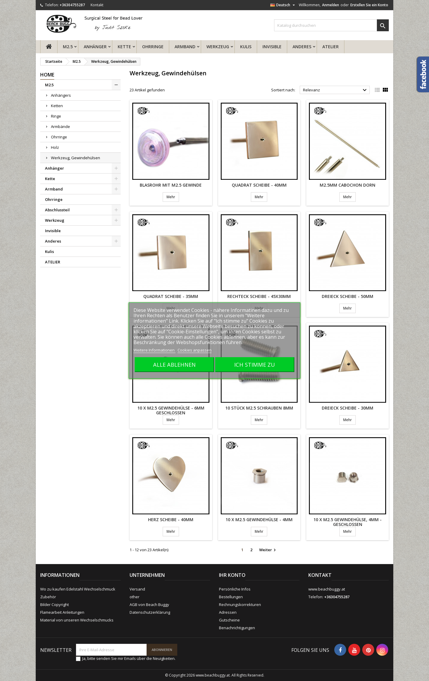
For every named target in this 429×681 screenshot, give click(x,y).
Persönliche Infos (235, 589)
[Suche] (331, 25)
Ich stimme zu (254, 364)
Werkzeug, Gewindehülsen (75, 157)
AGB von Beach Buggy (149, 604)
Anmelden (330, 4)
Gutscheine (229, 620)
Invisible (272, 46)
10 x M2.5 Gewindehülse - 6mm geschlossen (170, 410)
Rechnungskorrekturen (240, 604)
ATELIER (330, 46)
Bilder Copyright (54, 604)
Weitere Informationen (154, 350)
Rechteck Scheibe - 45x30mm (259, 296)
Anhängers (61, 95)
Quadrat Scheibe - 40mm (259, 185)
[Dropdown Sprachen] (283, 5)
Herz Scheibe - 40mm (170, 519)
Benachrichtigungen (237, 627)
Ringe (56, 116)
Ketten (57, 105)
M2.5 (68, 46)
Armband (185, 46)
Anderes (302, 46)
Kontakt (97, 4)
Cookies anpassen (195, 350)
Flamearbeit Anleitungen (62, 612)
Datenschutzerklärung (150, 612)
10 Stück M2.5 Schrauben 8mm (259, 408)
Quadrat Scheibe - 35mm (170, 296)
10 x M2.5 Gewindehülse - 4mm (259, 519)
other (134, 596)
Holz (55, 147)
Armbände (60, 126)
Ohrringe (153, 46)
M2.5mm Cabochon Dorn (347, 185)
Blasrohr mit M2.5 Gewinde (171, 185)
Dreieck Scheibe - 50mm (347, 296)
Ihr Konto (232, 575)
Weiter (268, 550)
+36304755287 (72, 4)
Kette (124, 46)
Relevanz (335, 90)
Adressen (228, 612)
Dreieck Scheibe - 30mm (347, 408)
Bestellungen (231, 596)
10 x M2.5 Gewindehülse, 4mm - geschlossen (347, 522)
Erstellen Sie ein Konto (369, 4)
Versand (137, 589)
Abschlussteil (57, 210)
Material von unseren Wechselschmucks (77, 620)
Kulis (245, 46)
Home (47, 74)
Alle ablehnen (174, 364)
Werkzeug (217, 46)
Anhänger (95, 46)
